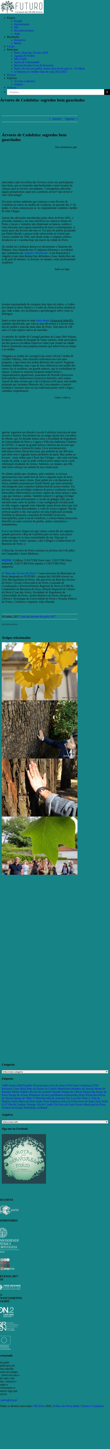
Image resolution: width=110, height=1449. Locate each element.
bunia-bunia (42, 320)
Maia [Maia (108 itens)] (23, 1088)
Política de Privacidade (66, 1406)
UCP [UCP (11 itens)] (4, 1104)
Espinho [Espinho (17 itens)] (27, 1085)
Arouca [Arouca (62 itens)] (12, 1085)
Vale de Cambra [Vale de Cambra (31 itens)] (17, 1104)
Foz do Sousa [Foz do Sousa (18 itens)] (58, 1085)
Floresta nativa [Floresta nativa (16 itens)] (41, 1085)
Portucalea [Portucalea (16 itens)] (92, 1094)
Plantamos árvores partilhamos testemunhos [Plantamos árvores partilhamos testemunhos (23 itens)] (53, 1094)
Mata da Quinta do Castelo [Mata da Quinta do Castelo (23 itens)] (42, 1088)
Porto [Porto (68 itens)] (82, 1094)
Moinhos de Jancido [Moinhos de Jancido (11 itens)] (82, 1088)
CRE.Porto (39, 1406)
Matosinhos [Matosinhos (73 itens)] (64, 1088)
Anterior (57, 118)
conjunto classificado (36, 252)
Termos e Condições (92, 1406)
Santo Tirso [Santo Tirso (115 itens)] (42, 1101)
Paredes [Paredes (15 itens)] (56, 1091)
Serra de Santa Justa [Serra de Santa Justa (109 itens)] (89, 1101)
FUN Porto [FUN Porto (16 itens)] (72, 1085)
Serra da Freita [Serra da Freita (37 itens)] (69, 1101)
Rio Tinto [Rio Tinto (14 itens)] (82, 1098)
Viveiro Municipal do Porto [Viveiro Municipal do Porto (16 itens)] (90, 1104)
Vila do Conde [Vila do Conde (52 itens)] (44, 1104)
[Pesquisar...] (55, 92)
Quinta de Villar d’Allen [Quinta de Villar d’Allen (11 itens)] (27, 1098)
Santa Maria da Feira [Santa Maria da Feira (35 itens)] (23, 1101)
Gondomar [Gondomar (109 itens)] (85, 1085)
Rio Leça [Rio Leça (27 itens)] (71, 1098)
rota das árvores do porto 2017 (38, 616)
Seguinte (70, 118)
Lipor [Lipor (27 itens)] (16, 1088)
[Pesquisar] (107, 92)
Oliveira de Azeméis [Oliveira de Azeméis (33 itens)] (40, 1091)
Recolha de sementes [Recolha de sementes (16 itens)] (54, 1098)
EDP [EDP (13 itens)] (19, 1085)
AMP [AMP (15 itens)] (5, 1085)
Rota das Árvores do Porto (21, 573)
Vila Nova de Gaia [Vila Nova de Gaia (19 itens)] (63, 1104)
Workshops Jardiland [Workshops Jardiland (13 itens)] (35, 1107)
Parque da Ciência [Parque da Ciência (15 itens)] (72, 1091)
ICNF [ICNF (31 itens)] (95, 1085)
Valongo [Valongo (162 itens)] (31, 1104)
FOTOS (6, 560)
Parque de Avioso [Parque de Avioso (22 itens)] (18, 1094)
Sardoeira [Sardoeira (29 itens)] (55, 1101)
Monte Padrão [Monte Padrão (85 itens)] (20, 1091)
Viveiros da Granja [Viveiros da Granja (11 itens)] (12, 1107)
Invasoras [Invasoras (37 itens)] (7, 1088)
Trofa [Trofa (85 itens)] (105, 1101)
